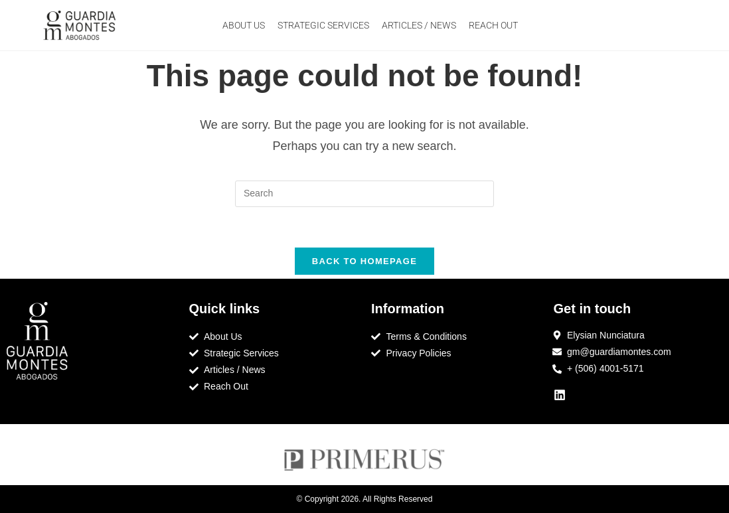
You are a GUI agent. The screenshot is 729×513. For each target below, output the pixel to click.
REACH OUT (493, 25)
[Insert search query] (364, 194)
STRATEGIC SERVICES (323, 25)
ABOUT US (243, 25)
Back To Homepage (364, 261)
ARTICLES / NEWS (419, 25)
